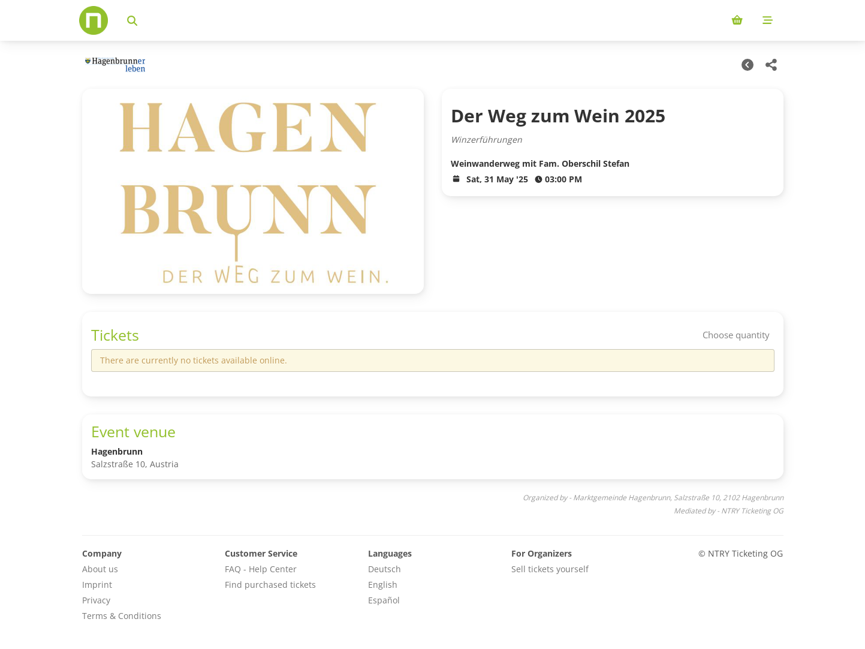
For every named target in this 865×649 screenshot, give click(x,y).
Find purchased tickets (270, 584)
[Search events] (132, 20)
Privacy (96, 600)
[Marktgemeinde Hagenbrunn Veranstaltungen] (113, 65)
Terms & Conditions (121, 615)
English (382, 584)
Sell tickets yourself (550, 569)
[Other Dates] (747, 65)
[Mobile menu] (767, 20)
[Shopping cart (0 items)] (737, 20)
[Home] (93, 20)
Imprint (97, 584)
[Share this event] (771, 65)
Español (384, 600)
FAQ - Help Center (261, 569)
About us (100, 569)
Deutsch (384, 569)
